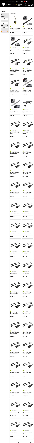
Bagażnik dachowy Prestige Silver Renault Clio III (27, 273)
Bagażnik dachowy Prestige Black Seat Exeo (14, 253)
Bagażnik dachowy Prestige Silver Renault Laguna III (27, 313)
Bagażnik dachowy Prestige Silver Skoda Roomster (27, 213)
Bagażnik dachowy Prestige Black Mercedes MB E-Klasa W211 (27, 433)
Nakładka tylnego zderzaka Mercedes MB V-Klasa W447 (27, 91)
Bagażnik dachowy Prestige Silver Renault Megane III (27, 353)
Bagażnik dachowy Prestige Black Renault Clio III (14, 273)
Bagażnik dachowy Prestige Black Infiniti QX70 (27, 153)
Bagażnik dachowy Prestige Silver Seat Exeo (27, 253)
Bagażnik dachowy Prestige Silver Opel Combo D (14, 153)
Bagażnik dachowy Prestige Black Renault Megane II (14, 333)
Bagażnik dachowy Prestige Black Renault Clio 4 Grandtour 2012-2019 (27, 132)
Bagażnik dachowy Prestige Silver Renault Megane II (27, 333)
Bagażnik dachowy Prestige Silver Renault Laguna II (27, 293)
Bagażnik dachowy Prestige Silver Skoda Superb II (27, 233)
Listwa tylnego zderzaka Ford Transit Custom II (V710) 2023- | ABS (28, 29)
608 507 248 (15, 1)
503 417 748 (21, 1)
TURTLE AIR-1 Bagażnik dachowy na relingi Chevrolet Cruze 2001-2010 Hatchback (27, 50)
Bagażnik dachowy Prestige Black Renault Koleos (14, 373)
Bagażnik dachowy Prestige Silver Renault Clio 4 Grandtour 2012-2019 (15, 132)
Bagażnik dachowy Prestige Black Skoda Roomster (14, 213)
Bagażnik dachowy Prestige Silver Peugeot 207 (27, 173)
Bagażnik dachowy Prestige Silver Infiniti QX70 (14, 173)
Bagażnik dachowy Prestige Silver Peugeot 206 (14, 412)
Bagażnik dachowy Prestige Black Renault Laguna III (14, 313)
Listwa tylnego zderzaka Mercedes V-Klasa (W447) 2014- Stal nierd (15, 112)
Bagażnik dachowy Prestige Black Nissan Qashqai (14, 432)
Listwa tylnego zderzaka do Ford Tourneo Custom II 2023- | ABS (15, 50)
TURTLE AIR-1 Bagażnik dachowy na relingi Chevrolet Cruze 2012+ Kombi (15, 70)
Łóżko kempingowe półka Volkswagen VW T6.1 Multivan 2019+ (27, 112)
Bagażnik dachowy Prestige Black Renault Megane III (14, 353)
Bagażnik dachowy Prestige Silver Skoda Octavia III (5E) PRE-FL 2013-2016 (27, 193)
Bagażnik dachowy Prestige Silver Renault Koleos (27, 373)
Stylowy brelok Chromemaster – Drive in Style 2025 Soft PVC (15, 29)
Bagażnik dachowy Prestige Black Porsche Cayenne (14, 392)
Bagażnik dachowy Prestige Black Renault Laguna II (14, 293)
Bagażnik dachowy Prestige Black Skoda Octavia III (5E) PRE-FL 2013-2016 (14, 193)
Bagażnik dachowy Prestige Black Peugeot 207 (27, 412)
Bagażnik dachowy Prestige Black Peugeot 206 (27, 392)
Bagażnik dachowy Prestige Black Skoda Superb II (14, 233)
